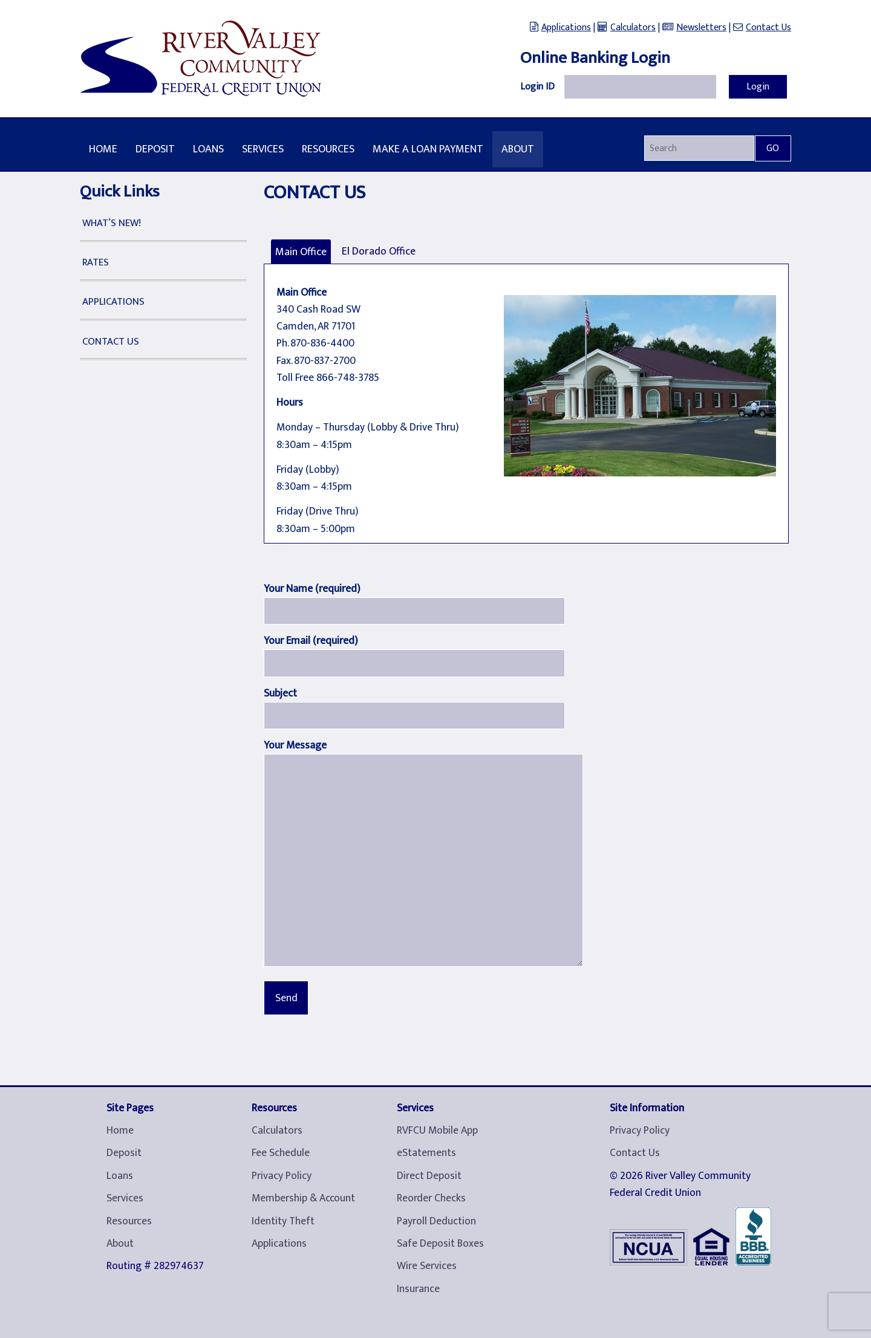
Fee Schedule (281, 1153)
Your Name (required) (312, 588)
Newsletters (701, 27)
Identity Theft (283, 1221)
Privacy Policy (282, 1176)
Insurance (418, 1289)
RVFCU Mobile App (437, 1130)
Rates (95, 262)
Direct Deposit (429, 1176)
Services (263, 149)
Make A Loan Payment (428, 149)
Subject (280, 693)
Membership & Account (303, 1198)
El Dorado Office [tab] (379, 251)
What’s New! (111, 223)
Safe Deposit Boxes (440, 1243)
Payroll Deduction (436, 1221)
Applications (566, 27)
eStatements (426, 1153)
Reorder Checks (431, 1198)
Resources (328, 149)
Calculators (633, 27)
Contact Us (768, 27)
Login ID (537, 87)
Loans (208, 149)
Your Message (295, 745)
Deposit (155, 149)
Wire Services (427, 1266)
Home (103, 149)
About (517, 149)
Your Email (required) (311, 640)
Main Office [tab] (301, 252)
